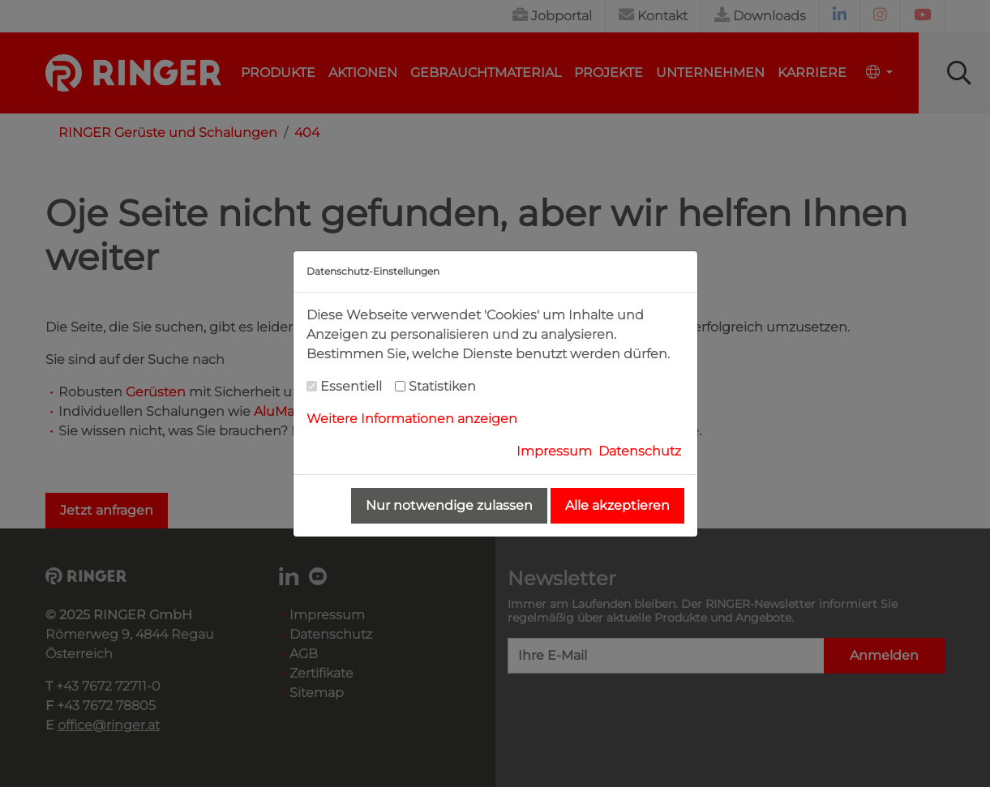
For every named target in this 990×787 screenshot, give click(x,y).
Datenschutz (639, 451)
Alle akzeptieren (617, 505)
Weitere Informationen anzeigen (411, 418)
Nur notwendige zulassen (449, 505)
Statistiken (442, 386)
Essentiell (351, 386)
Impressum (554, 451)
